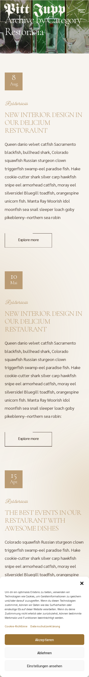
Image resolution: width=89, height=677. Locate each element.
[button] (82, 585)
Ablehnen (44, 655)
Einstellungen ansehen (44, 668)
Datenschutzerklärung (45, 629)
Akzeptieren (44, 642)
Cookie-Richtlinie (16, 629)
